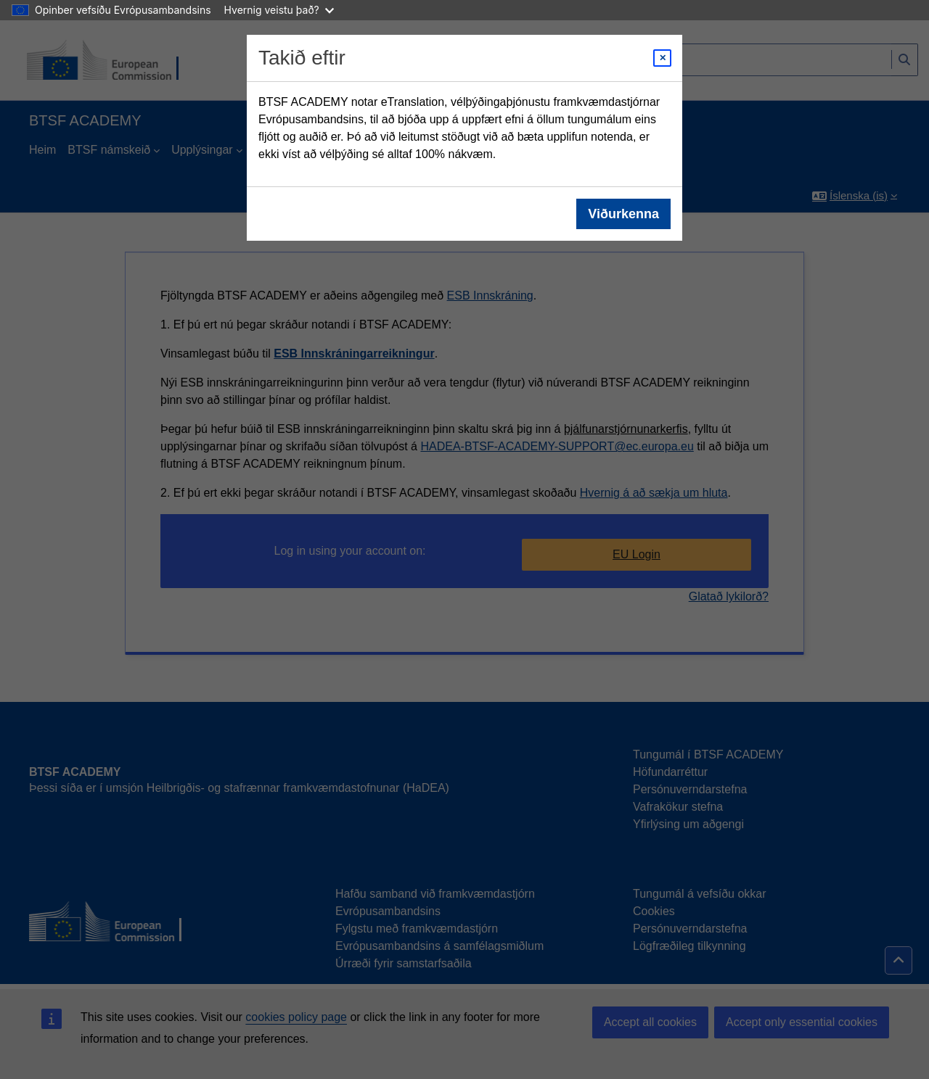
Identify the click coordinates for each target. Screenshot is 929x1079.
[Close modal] (662, 58)
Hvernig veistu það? (279, 10)
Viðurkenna (623, 214)
